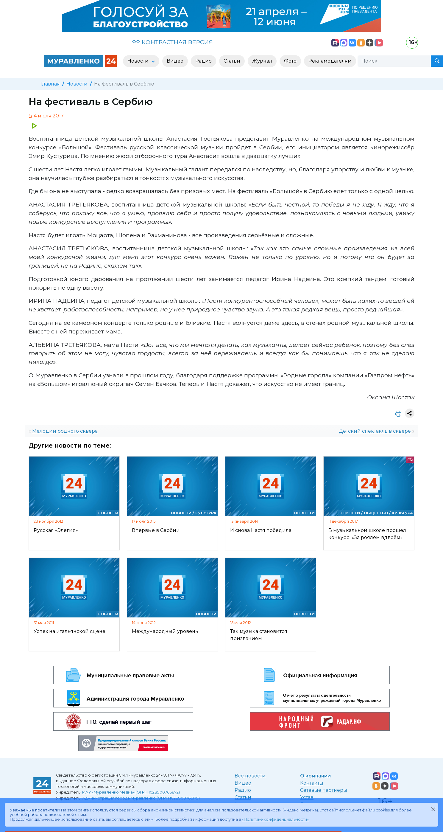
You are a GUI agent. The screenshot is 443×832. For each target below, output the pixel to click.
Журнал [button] (262, 61)
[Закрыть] (433, 809)
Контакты (311, 783)
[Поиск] (394, 61)
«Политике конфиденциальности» (275, 819)
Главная (50, 84)
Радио (243, 790)
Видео (243, 783)
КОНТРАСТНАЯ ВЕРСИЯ (172, 42)
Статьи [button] (232, 61)
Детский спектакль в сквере (375, 431)
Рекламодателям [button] (330, 61)
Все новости (250, 776)
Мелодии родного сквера (65, 431)
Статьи (243, 797)
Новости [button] (138, 61)
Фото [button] (290, 61)
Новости (77, 84)
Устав (306, 797)
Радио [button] (203, 61)
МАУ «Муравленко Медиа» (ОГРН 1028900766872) (131, 792)
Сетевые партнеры (323, 790)
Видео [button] (175, 61)
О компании (315, 776)
